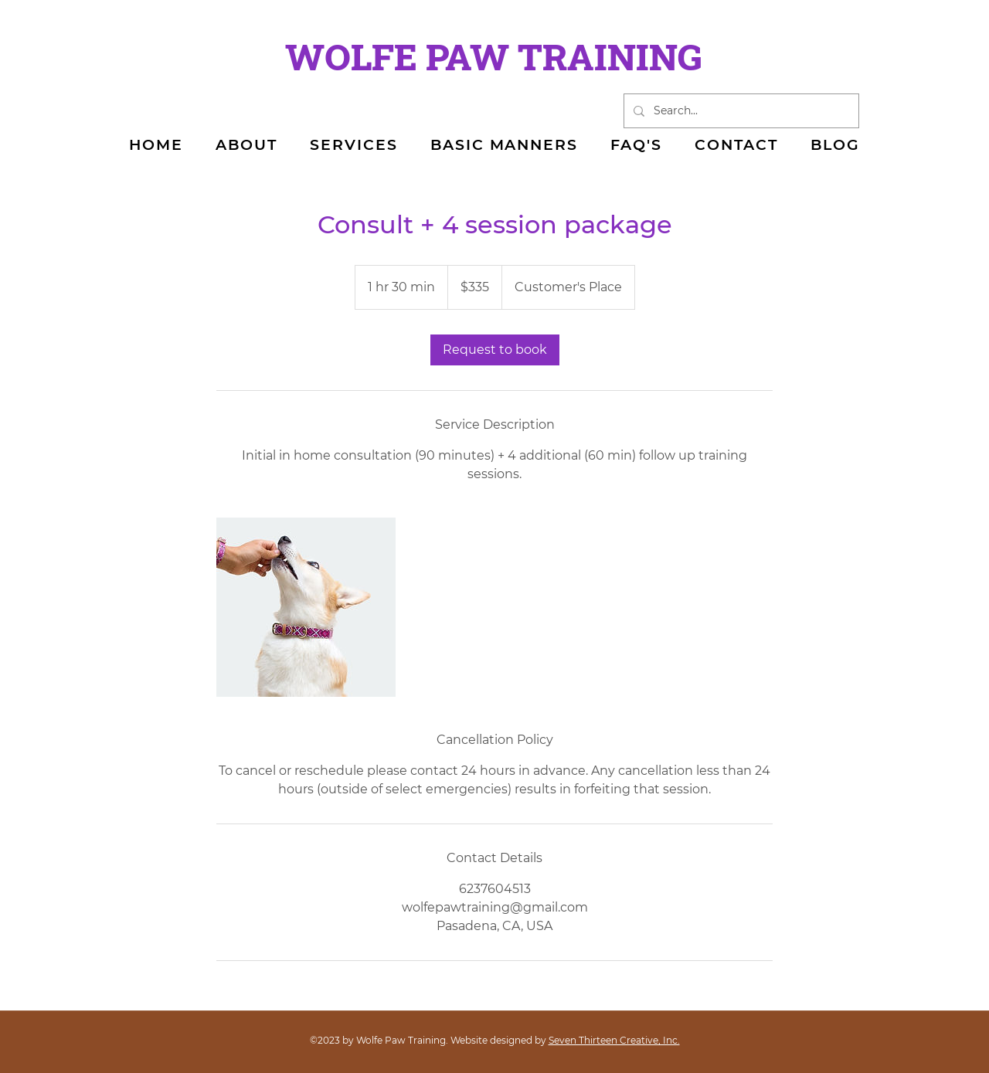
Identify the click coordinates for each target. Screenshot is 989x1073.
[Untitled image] (306, 607)
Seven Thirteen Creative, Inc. (614, 1040)
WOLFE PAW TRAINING (493, 56)
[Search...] (740, 110)
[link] (494, 349)
